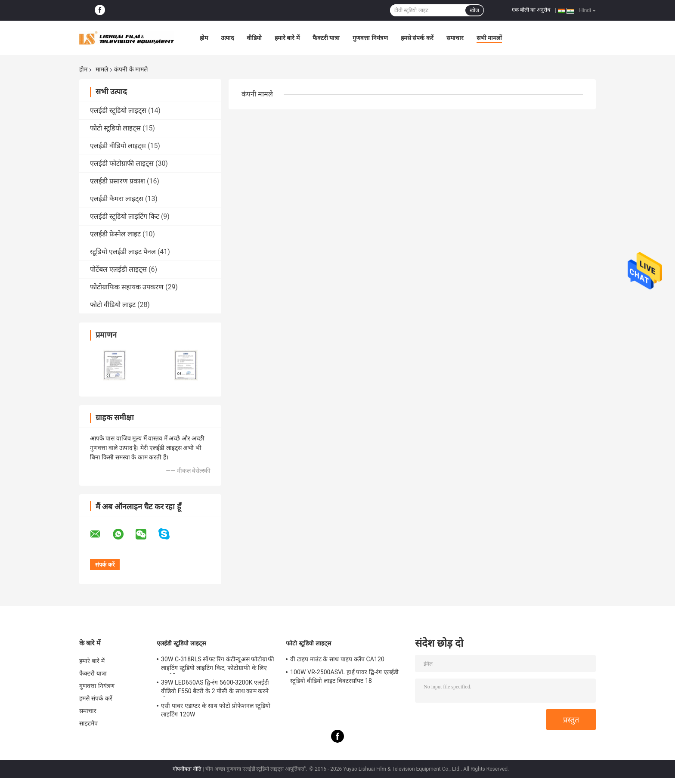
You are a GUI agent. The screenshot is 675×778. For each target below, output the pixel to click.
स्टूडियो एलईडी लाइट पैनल (123, 252)
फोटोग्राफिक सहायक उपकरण (127, 287)
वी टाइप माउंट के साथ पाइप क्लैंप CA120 (337, 659)
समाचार (455, 37)
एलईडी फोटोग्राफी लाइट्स (122, 163)
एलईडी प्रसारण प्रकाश (117, 181)
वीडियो (254, 37)
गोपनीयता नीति (187, 769)
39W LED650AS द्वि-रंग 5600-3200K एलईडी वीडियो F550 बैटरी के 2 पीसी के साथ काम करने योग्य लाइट (215, 688)
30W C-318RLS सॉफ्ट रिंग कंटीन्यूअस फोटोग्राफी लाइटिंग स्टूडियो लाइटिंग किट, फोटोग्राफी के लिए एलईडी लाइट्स (217, 665)
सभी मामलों (489, 37)
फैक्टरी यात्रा (326, 37)
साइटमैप (88, 723)
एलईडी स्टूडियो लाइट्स (118, 110)
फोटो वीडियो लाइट (113, 305)
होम (204, 37)
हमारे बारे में (287, 37)
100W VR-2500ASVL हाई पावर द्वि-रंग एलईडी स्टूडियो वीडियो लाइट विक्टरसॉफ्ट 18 (344, 676)
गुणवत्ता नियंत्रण (370, 37)
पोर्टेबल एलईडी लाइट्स (118, 269)
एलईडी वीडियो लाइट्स (118, 146)
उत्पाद (227, 37)
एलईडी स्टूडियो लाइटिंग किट (124, 216)
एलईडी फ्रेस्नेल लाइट (115, 234)
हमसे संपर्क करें (417, 37)
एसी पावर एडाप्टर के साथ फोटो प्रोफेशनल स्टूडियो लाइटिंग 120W (215, 710)
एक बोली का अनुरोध (531, 10)
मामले (102, 69)
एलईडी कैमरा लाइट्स (116, 199)
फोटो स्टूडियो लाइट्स (115, 128)
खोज (474, 10)
